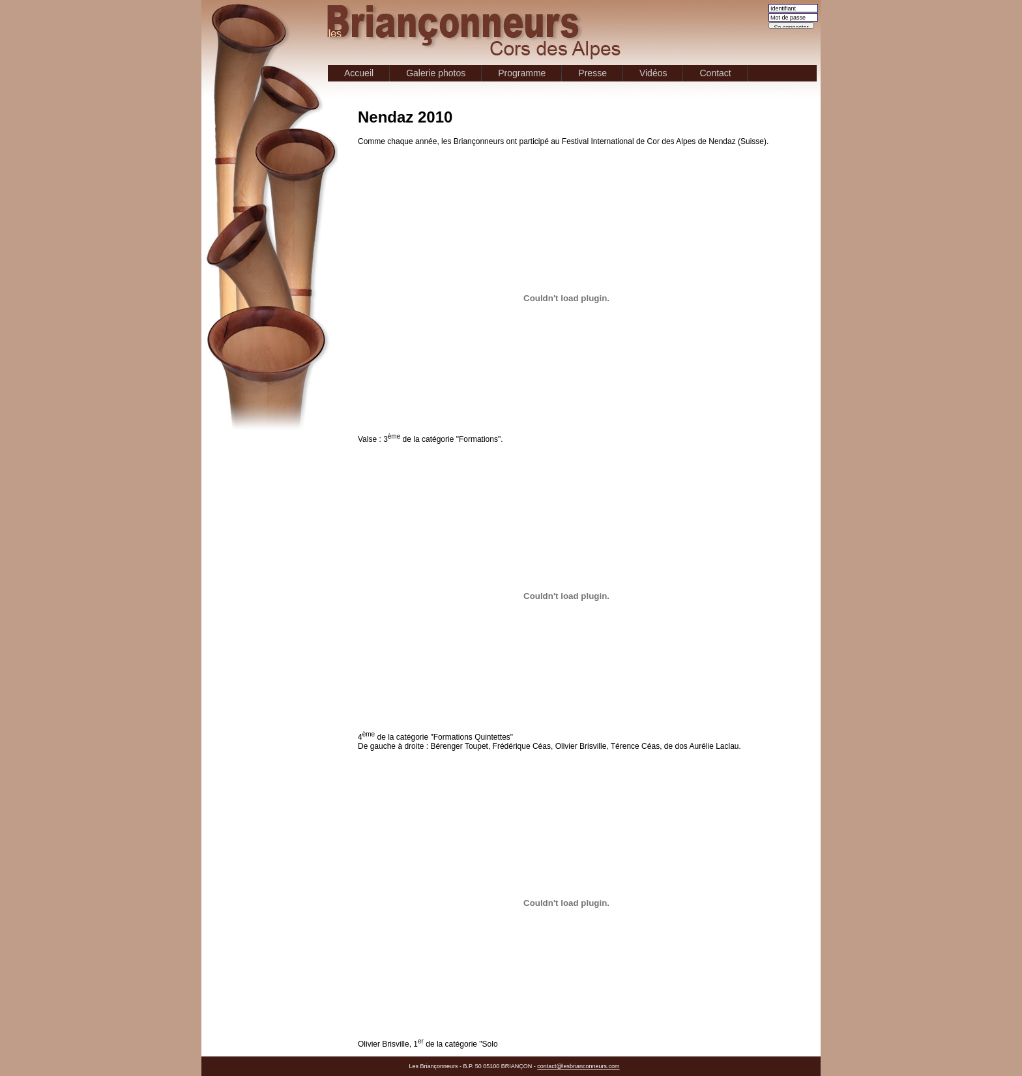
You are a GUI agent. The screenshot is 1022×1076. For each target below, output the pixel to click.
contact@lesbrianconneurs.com (578, 1066)
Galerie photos (435, 73)
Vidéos (653, 73)
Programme (522, 73)
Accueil (358, 73)
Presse (592, 73)
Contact (715, 73)
